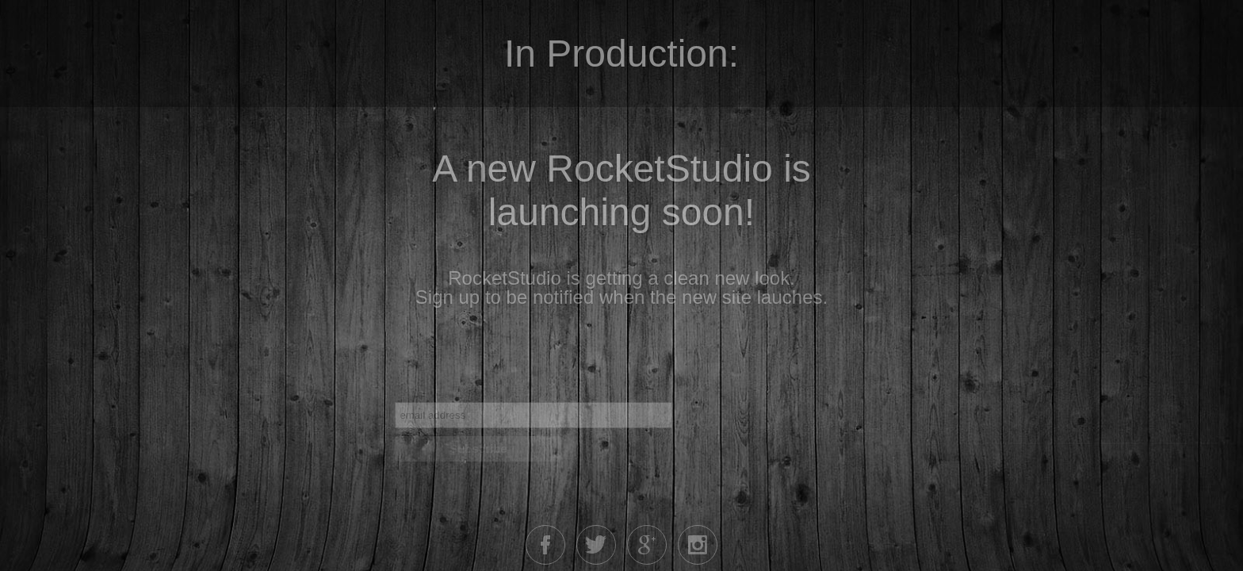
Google (647, 545)
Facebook (545, 545)
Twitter (596, 545)
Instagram (697, 545)
